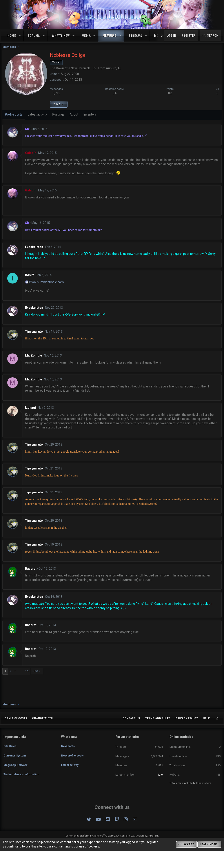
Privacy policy (186, 718)
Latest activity (70, 760)
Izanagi (31, 412)
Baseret (32, 573)
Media (86, 35)
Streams (135, 35)
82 (169, 98)
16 (27, 675)
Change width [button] (42, 718)
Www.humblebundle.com (47, 286)
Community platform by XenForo (100, 835)
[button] (19, 35)
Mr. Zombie (34, 360)
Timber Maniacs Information (24, 768)
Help (206, 718)
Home (11, 35)
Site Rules (10, 744)
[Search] (210, 35)
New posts (68, 744)
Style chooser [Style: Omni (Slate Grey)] (16, 718)
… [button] (22, 675)
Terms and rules (158, 718)
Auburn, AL (114, 72)
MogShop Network (16, 760)
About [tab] (75, 119)
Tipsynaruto (35, 336)
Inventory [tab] (91, 119)
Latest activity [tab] (38, 119)
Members (110, 35)
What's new (61, 35)
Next (36, 675)
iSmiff (30, 279)
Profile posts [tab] (15, 119)
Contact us (131, 718)
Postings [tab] (59, 119)
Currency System (15, 752)
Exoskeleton (35, 251)
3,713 (57, 98)
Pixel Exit (153, 835)
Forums (34, 35)
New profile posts (73, 752)
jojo (160, 774)
